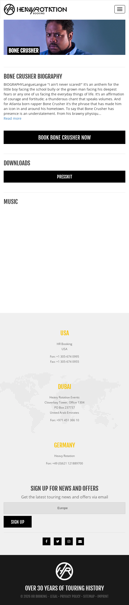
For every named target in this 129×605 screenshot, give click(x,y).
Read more (12, 118)
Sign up (17, 522)
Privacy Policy (70, 596)
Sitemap (89, 596)
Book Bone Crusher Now (64, 137)
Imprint (103, 596)
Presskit (64, 176)
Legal (53, 596)
